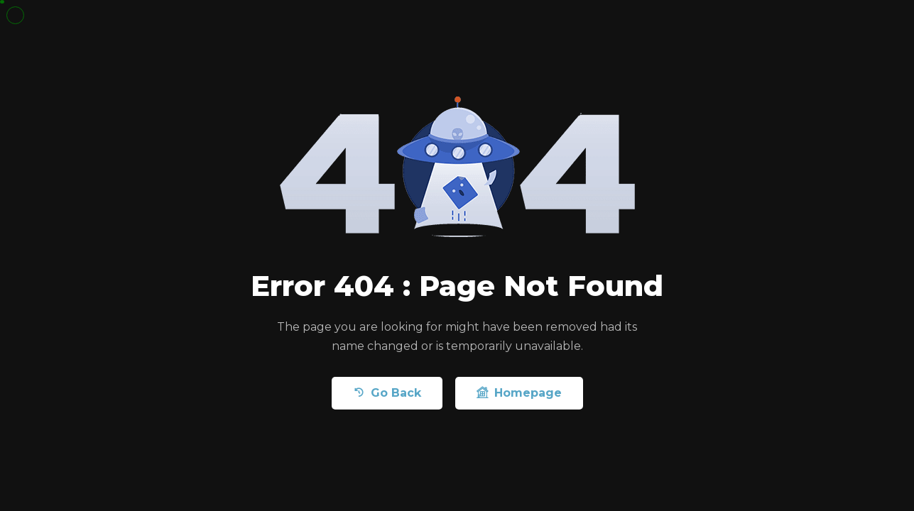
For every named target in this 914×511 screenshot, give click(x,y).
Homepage (519, 393)
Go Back (387, 393)
